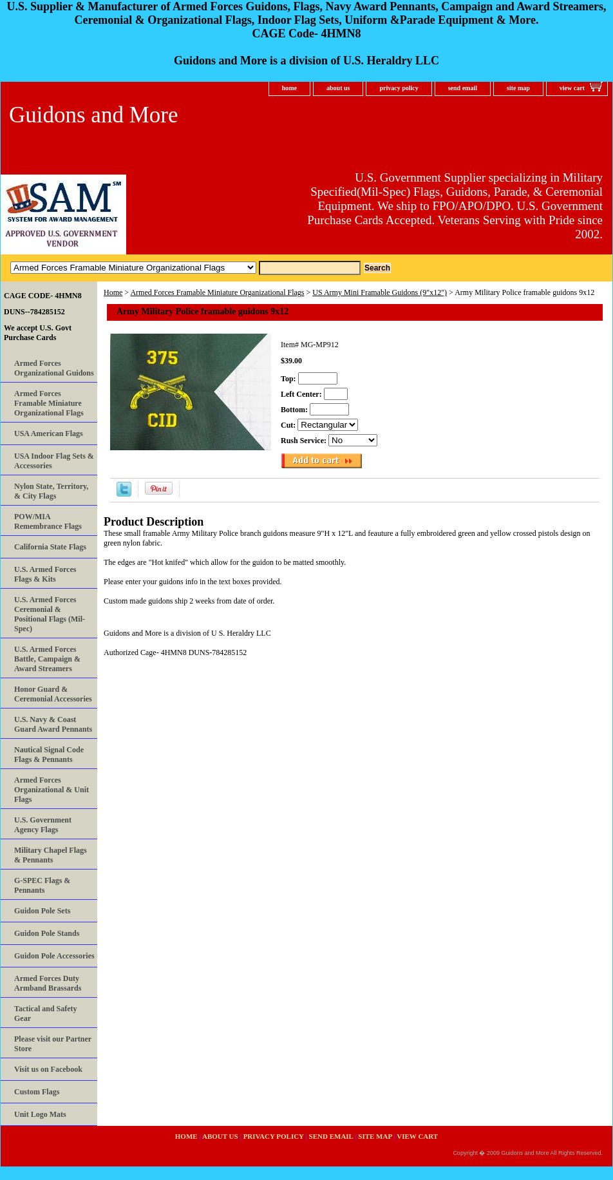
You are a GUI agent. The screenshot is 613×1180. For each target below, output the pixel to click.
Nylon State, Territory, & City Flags (51, 491)
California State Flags (50, 546)
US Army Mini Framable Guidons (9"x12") (379, 292)
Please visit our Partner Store (52, 1043)
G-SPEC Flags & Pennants (42, 885)
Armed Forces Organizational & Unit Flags (51, 790)
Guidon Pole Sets (42, 910)
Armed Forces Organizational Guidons (54, 368)
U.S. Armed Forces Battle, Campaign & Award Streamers (47, 659)
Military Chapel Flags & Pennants (50, 855)
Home (113, 292)
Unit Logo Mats (40, 1114)
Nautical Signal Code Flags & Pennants (49, 754)
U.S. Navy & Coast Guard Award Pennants (53, 724)
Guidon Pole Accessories (54, 955)
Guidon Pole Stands (46, 933)
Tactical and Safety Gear (45, 1013)
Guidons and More (93, 115)
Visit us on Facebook (48, 1069)
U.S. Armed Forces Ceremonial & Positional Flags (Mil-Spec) (49, 614)
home (289, 87)
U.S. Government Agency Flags (42, 824)
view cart (572, 87)
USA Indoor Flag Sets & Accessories (54, 461)
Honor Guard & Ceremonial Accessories (53, 694)
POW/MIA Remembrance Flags (48, 521)
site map (518, 87)
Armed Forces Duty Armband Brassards (47, 983)
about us (338, 87)
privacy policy (398, 87)
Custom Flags (36, 1091)
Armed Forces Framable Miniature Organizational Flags (217, 292)
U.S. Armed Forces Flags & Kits (45, 574)
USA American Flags (48, 433)
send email (462, 87)
